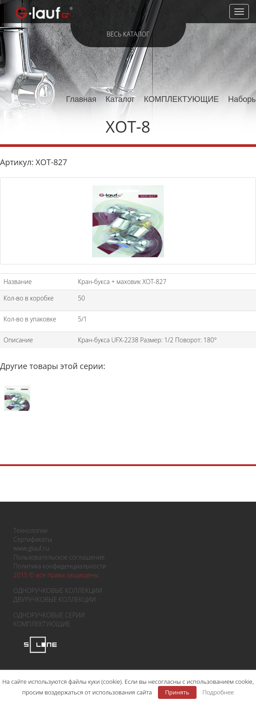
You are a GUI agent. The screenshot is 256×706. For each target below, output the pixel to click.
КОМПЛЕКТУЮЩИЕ (181, 99)
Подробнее (218, 692)
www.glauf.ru (31, 548)
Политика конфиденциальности (59, 566)
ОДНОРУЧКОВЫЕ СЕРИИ (49, 615)
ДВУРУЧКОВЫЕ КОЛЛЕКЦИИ (54, 599)
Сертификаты (32, 539)
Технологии (30, 530)
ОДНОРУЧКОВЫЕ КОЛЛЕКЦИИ (57, 590)
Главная (81, 99)
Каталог (120, 99)
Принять (177, 692)
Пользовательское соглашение (59, 557)
